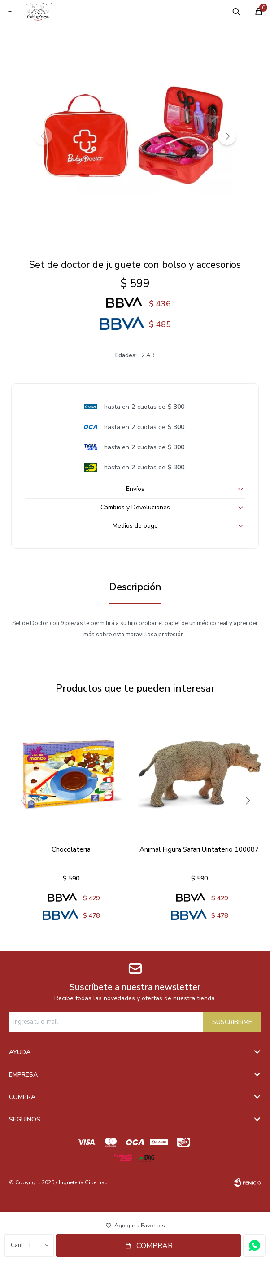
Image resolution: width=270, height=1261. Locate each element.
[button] (227, 136)
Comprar (154, 1246)
